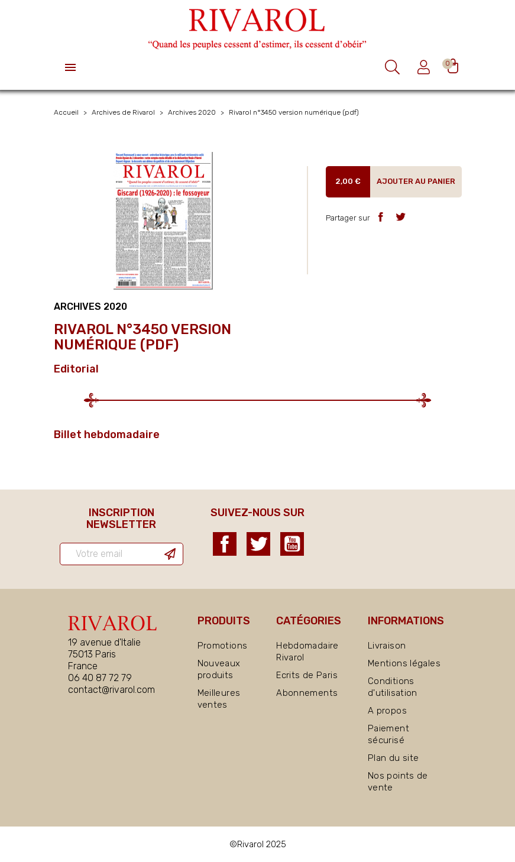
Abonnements (307, 693)
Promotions (222, 645)
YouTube (292, 544)
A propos (387, 710)
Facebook (225, 544)
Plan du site (393, 758)
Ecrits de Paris (307, 675)
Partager (380, 216)
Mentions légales (404, 663)
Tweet (400, 216)
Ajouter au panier (416, 181)
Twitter (258, 544)
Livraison (387, 645)
